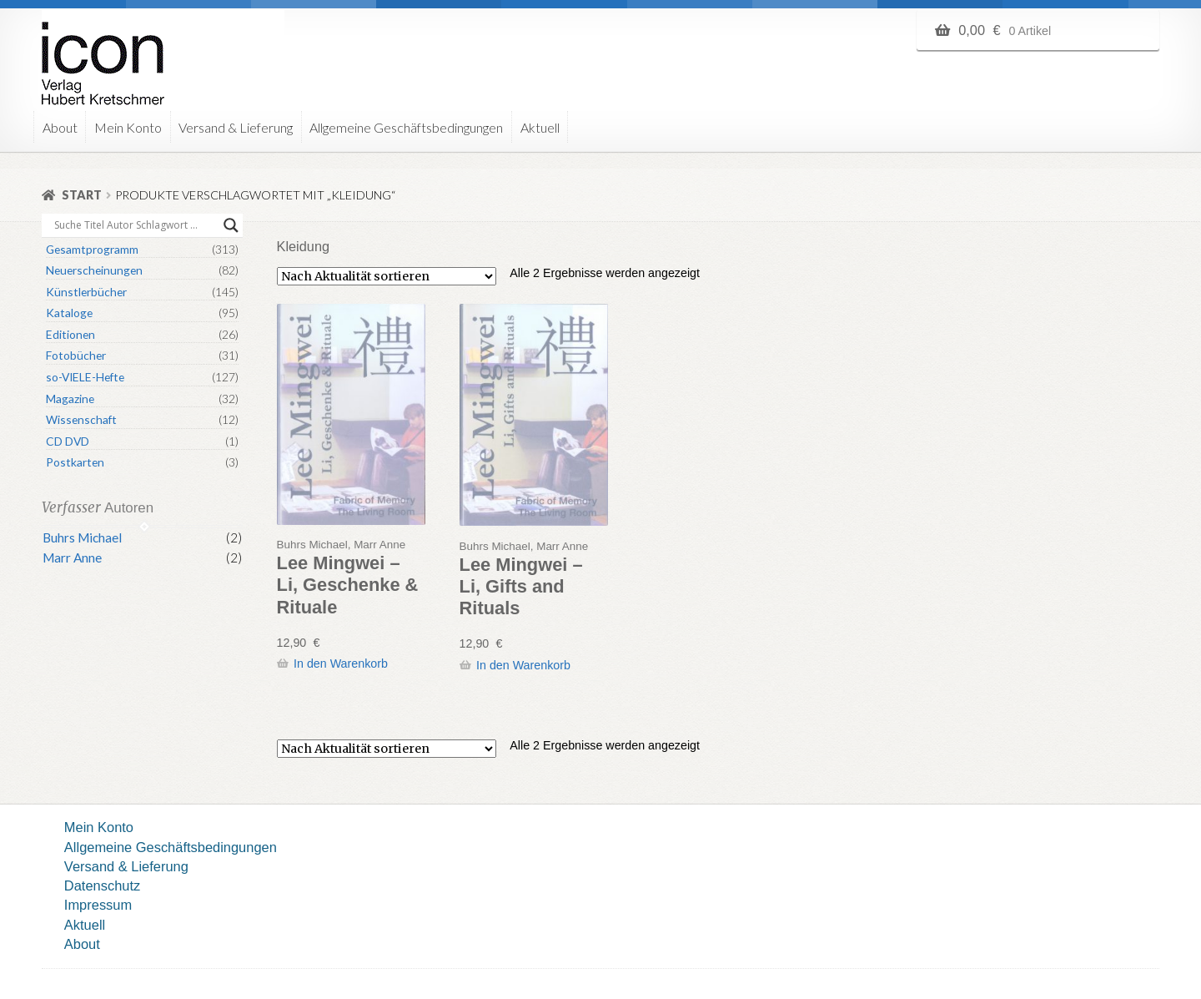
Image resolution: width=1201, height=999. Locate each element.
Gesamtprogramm (92, 249)
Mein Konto (128, 127)
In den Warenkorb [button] (341, 663)
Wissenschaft (81, 419)
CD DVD (67, 441)
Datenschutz (102, 885)
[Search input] (134, 225)
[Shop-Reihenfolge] (386, 276)
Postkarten (75, 462)
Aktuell (540, 127)
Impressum (98, 904)
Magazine (70, 398)
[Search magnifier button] (231, 225)
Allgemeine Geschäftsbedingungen (406, 127)
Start (82, 195)
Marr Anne (72, 557)
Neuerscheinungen (94, 270)
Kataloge (69, 312)
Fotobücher (76, 355)
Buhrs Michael (82, 537)
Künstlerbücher (86, 292)
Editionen (70, 334)
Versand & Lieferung (235, 127)
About (60, 127)
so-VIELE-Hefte (85, 377)
